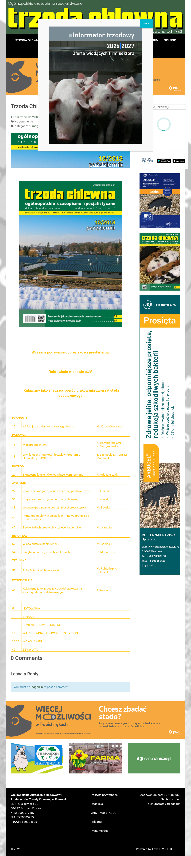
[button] (160, 200)
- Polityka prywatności (103, 795)
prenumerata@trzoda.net (164, 804)
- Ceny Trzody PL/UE (102, 813)
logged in (37, 687)
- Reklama (95, 822)
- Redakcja (96, 804)
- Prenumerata (98, 830)
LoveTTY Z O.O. (162, 849)
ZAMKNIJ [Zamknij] (146, 23)
